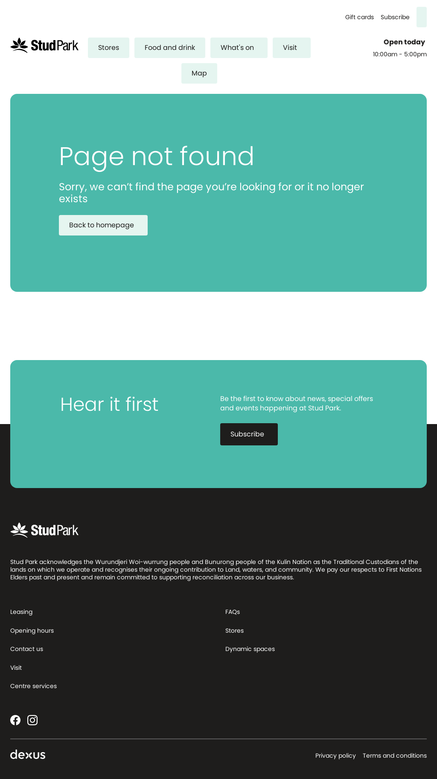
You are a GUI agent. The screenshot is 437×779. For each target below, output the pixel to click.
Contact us (26, 649)
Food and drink (170, 47)
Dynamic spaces (250, 649)
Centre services (33, 686)
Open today (405, 42)
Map (199, 73)
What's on (242, 47)
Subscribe (395, 17)
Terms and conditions (395, 755)
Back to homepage (106, 225)
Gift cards (359, 17)
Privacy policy (335, 755)
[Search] (422, 17)
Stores (108, 47)
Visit (295, 47)
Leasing (21, 612)
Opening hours (32, 630)
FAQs (232, 612)
